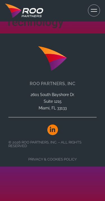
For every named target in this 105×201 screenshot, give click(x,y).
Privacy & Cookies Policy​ (52, 159)
